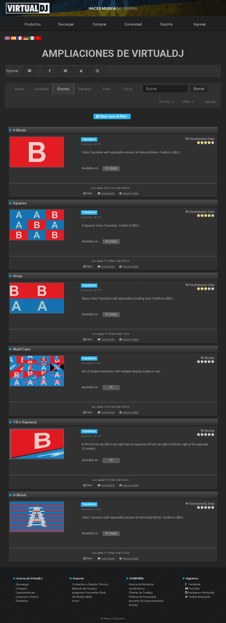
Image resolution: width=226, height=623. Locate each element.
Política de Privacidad (142, 596)
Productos (33, 24)
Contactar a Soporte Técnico (90, 584)
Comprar (99, 24)
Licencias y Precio (27, 596)
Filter (188, 102)
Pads (106, 89)
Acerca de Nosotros (141, 584)
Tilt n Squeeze (25, 422)
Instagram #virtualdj (199, 592)
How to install (130, 193)
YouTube (192, 588)
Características (25, 592)
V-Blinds (19, 130)
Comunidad (133, 24)
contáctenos (137, 588)
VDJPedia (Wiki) (82, 596)
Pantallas (22, 600)
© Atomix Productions (113, 618)
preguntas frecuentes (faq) (89, 592)
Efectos (63, 89)
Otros (128, 89)
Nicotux (209, 357)
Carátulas (41, 89)
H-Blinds (20, 495)
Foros (75, 600)
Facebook (193, 584)
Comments (108, 193)
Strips (17, 276)
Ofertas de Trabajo (140, 592)
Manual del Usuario (84, 588)
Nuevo (20, 89)
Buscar (199, 89)
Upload (210, 102)
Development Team (201, 138)
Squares (20, 203)
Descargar (66, 24)
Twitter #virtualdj (197, 596)
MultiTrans (22, 349)
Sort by (166, 102)
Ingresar (200, 24)
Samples (85, 89)
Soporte (166, 24)
